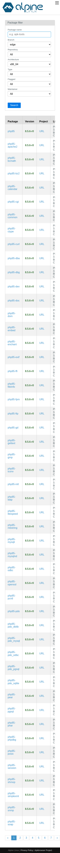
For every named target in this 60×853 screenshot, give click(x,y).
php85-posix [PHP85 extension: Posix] (12, 752)
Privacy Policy (27, 850)
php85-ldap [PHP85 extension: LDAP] (12, 498)
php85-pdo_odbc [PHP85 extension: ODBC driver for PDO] (13, 653)
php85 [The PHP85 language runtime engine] (11, 131)
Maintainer (12, 89)
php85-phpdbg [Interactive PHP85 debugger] (12, 738)
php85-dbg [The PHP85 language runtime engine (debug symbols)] (14, 272)
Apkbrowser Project (43, 850)
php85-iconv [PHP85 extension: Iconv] (12, 470)
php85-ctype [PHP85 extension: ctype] (12, 230)
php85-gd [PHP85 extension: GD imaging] (13, 427)
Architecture (13, 59)
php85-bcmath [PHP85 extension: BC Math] (12, 159)
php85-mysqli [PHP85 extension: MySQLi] (12, 540)
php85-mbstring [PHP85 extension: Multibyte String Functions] (12, 526)
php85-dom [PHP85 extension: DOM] (12, 314)
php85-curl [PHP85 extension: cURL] (14, 244)
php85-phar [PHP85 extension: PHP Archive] (12, 724)
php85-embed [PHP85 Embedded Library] (12, 329)
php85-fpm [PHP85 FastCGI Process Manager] (14, 399)
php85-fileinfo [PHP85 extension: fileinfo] (12, 385)
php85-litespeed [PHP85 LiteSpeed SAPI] (13, 512)
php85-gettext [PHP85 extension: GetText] (12, 442)
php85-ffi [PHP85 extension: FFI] (12, 371)
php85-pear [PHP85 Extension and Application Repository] (12, 696)
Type (10, 69)
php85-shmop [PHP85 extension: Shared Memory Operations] (12, 780)
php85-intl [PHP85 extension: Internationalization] (13, 484)
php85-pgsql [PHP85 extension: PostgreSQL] (12, 710)
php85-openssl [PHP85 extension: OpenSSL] (12, 583)
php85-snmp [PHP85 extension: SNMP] (12, 809)
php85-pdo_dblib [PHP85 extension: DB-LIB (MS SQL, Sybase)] (13, 625)
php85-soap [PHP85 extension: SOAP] (12, 823)
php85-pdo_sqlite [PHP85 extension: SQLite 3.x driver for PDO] (13, 681)
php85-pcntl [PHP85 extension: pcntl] (12, 597)
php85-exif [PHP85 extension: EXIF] (13, 357)
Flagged (11, 79)
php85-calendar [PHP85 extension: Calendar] (12, 187)
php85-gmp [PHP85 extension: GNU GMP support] (12, 456)
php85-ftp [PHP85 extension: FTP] (13, 413)
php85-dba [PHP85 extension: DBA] (14, 258)
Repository (13, 49)
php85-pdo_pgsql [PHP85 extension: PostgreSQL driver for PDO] (13, 667)
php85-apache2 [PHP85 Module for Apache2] (12, 145)
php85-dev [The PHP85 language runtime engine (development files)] (14, 286)
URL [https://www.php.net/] (41, 131)
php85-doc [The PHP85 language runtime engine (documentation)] (14, 300)
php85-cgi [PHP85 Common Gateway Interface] (13, 201)
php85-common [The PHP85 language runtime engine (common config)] (12, 216)
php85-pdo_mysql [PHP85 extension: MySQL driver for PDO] (14, 639)
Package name (15, 30)
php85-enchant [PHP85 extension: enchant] (12, 343)
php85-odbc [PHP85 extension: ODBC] (12, 569)
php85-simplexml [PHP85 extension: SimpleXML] (13, 795)
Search (14, 105)
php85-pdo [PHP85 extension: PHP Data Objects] (14, 611)
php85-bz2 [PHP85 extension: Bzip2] (14, 173)
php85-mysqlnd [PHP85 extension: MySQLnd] (12, 554)
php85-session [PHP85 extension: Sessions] (12, 766)
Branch (11, 40)
